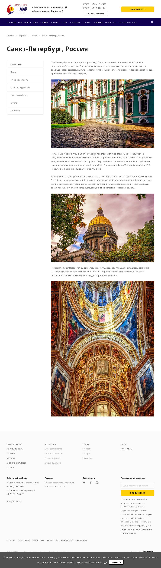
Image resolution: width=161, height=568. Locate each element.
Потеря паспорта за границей (59, 482)
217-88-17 (94, 8)
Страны (44, 22)
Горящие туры (14, 22)
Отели (64, 22)
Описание (16, 64)
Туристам (75, 22)
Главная (10, 35)
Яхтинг (11, 458)
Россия (34, 35)
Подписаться (137, 493)
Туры (13, 72)
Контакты (110, 22)
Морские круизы (16, 463)
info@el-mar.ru (14, 501)
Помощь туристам (54, 453)
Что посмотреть (19, 79)
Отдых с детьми (53, 462)
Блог (123, 444)
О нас (87, 22)
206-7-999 (94, 4)
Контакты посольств (55, 486)
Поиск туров (31, 22)
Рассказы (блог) (19, 95)
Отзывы (98, 22)
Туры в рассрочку (127, 22)
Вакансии (87, 458)
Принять (116, 562)
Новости (15, 110)
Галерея (87, 453)
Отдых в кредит (52, 458)
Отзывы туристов (20, 87)
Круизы (54, 22)
